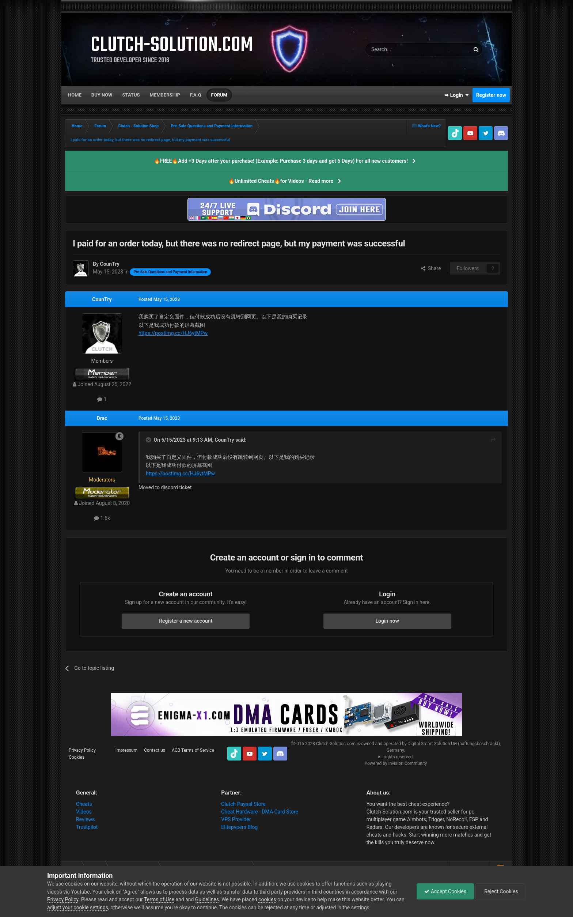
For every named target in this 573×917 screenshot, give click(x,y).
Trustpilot (87, 827)
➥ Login (456, 95)
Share (431, 268)
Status (131, 95)
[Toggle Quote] (149, 440)
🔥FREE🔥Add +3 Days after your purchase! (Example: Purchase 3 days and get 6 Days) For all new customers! (281, 161)
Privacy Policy (82, 750)
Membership (164, 95)
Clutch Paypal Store (243, 804)
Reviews (85, 819)
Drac (102, 418)
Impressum (126, 750)
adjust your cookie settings (77, 907)
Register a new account (185, 621)
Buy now (102, 95)
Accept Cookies (445, 891)
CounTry (101, 299)
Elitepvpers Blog (239, 827)
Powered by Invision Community (395, 763)
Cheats (84, 804)
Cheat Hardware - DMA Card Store (259, 812)
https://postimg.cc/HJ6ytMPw (173, 333)
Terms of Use (159, 899)
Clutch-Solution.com (336, 743)
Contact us (154, 750)
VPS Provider (236, 819)
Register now (491, 95)
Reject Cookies (500, 891)
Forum (219, 95)
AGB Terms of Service (193, 750)
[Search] (400, 49)
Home (74, 95)
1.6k (102, 518)
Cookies (76, 757)
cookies (267, 899)
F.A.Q (195, 95)
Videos (84, 812)
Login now (387, 621)
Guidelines (207, 899)
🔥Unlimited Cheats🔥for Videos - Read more (280, 181)
